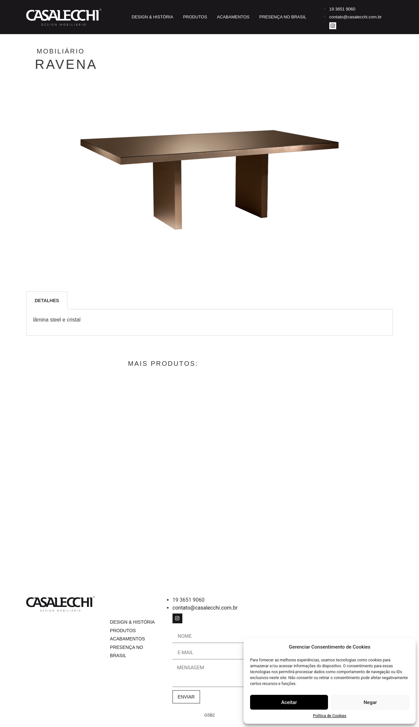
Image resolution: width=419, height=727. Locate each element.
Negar (370, 702)
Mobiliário (88, 51)
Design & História (152, 16)
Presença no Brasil (282, 16)
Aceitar (289, 702)
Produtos (195, 16)
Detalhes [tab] (47, 300)
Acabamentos (233, 16)
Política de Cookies (329, 716)
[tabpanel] (209, 322)
